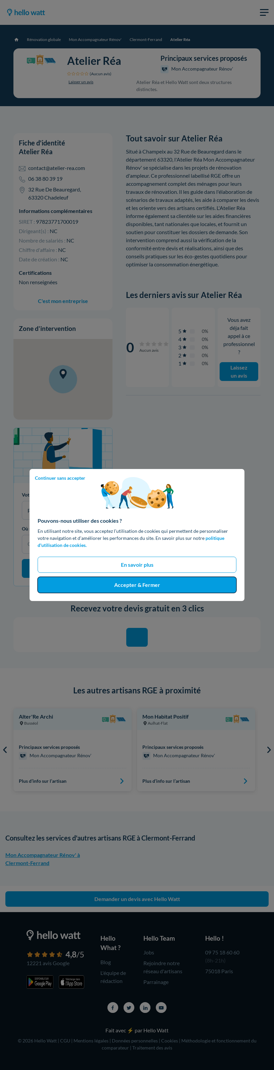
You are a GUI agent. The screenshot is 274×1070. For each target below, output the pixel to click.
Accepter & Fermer (137, 585)
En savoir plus (137, 564)
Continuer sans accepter (60, 478)
